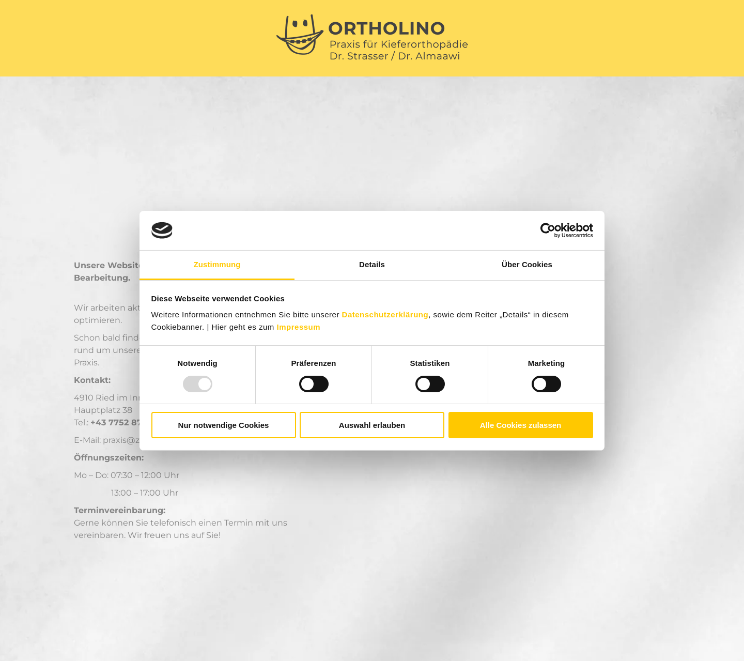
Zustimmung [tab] (217, 264)
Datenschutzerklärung (385, 314)
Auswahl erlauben (372, 425)
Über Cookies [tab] (527, 264)
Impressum (299, 326)
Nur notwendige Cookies (223, 425)
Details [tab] (372, 264)
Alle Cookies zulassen (521, 425)
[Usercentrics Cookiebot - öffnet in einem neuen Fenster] (548, 230)
